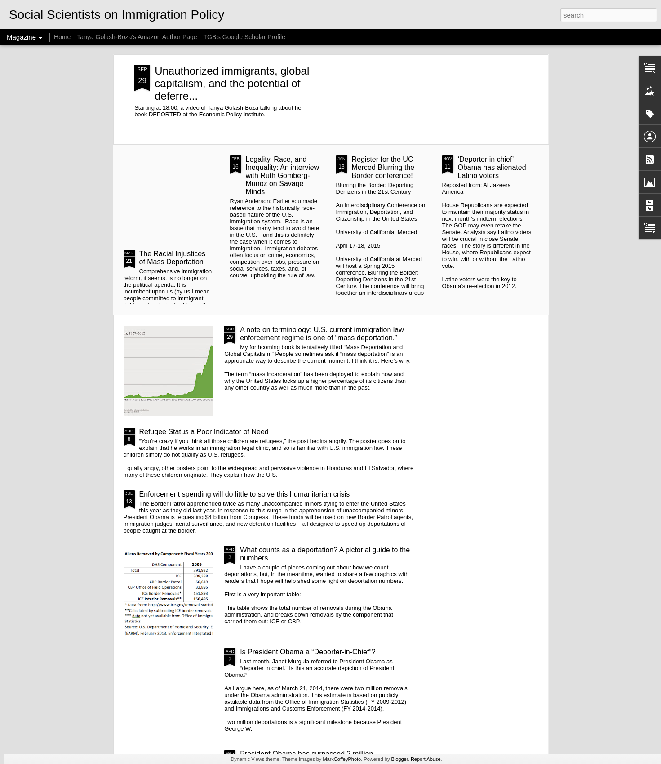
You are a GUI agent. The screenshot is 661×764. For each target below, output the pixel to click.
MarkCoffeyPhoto (342, 759)
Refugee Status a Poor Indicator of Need (204, 431)
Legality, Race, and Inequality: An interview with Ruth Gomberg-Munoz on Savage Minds (282, 175)
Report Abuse (426, 759)
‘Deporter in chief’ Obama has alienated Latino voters (492, 167)
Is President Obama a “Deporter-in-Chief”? (307, 652)
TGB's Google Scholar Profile (244, 36)
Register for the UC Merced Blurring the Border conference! (383, 167)
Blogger (399, 759)
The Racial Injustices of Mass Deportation (172, 258)
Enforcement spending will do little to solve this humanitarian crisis (244, 494)
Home (62, 36)
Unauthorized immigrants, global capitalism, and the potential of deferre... (232, 83)
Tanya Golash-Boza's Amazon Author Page (137, 36)
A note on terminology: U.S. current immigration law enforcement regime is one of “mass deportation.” (322, 334)
